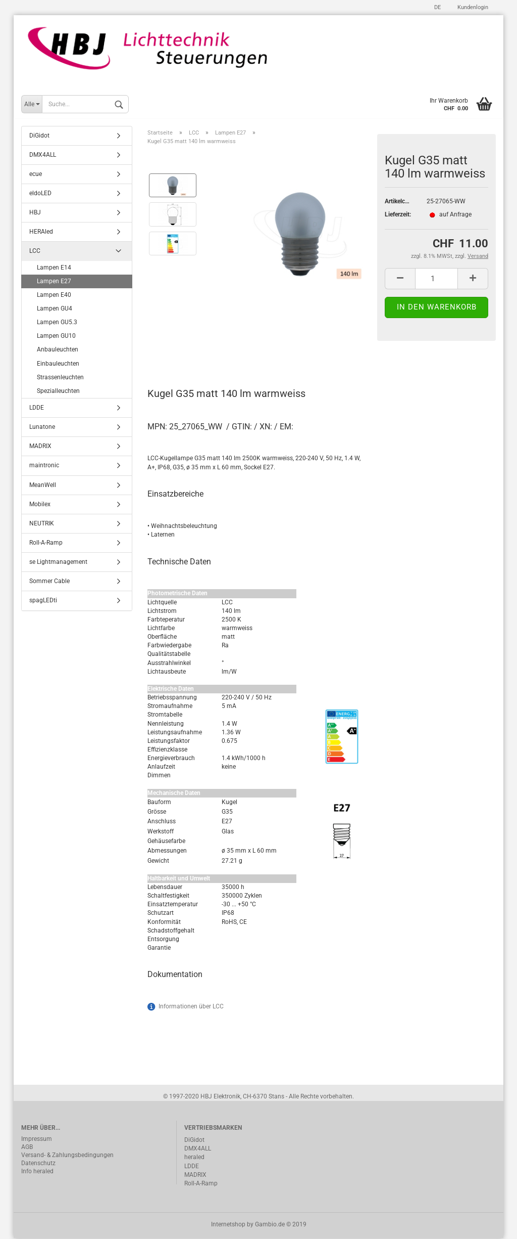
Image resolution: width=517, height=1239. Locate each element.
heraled (194, 1158)
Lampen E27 (54, 281)
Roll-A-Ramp (46, 543)
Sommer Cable (49, 582)
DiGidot (39, 136)
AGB (27, 1148)
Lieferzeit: (398, 215)
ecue (35, 175)
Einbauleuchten (58, 364)
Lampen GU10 (56, 336)
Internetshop (228, 1225)
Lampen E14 (54, 268)
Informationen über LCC (191, 1007)
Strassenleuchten (60, 377)
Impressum (36, 1140)
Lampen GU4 (54, 309)
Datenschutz (38, 1164)
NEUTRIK (41, 524)
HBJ (35, 213)
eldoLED (40, 194)
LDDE (36, 408)
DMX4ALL (42, 155)
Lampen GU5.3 (57, 323)
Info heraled (37, 1172)
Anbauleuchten (57, 350)
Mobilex (39, 504)
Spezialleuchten (58, 391)
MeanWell (42, 485)
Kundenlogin (472, 7)
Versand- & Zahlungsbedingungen (67, 1156)
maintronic (44, 466)
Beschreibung (185, 350)
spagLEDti (43, 601)
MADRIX (40, 447)
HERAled (41, 232)
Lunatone (42, 427)
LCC (34, 251)
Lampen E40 (54, 295)
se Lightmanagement (58, 562)
